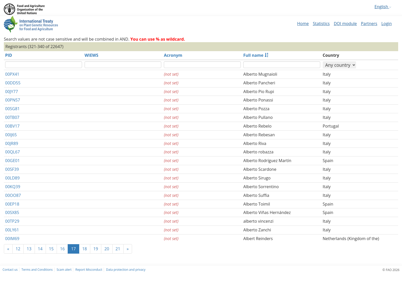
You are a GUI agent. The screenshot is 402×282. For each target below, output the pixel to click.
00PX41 (12, 74)
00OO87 (13, 195)
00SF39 (12, 169)
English (383, 6)
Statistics (321, 23)
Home (303, 23)
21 (118, 249)
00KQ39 (12, 186)
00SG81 (12, 108)
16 (62, 249)
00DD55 (13, 83)
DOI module (345, 23)
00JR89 (11, 143)
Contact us (10, 269)
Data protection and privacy (125, 269)
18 (84, 249)
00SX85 (12, 212)
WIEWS (91, 55)
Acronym (173, 55)
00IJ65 (11, 135)
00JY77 (11, 91)
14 (40, 249)
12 (18, 249)
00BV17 (12, 126)
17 (73, 249)
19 (95, 249)
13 (29, 249)
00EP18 (12, 204)
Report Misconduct (88, 269)
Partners (369, 23)
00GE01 (12, 160)
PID (8, 55)
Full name (253, 55)
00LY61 (12, 230)
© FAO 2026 (391, 270)
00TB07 (12, 117)
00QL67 (12, 152)
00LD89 (12, 178)
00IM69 (12, 238)
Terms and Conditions (37, 269)
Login (386, 23)
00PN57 (12, 100)
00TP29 (12, 221)
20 (106, 249)
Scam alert (64, 269)
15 (51, 249)
